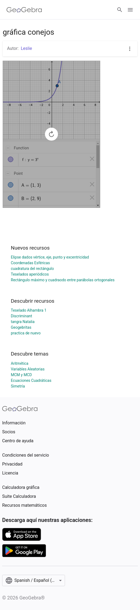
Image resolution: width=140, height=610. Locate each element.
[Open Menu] (130, 10)
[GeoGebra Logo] (24, 9)
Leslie (26, 48)
